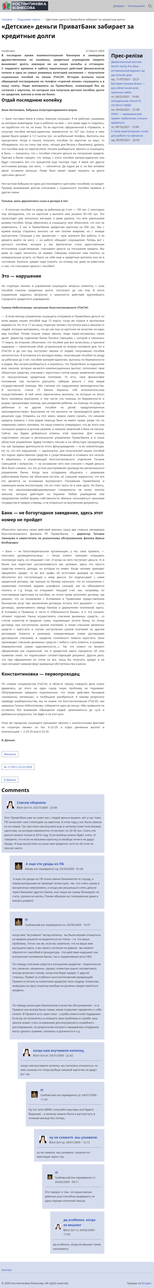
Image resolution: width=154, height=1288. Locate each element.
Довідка (118, 6)
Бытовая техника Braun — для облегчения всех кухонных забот (128, 88)
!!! (26, 919)
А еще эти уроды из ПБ (44, 864)
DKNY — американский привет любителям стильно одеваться (129, 118)
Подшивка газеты (28, 19)
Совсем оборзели (31, 802)
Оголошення (136, 6)
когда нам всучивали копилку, (59, 1050)
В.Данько (10, 780)
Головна (7, 19)
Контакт (7, 1270)
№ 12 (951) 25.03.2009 (18, 767)
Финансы (10, 754)
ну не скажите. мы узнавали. (73, 1137)
